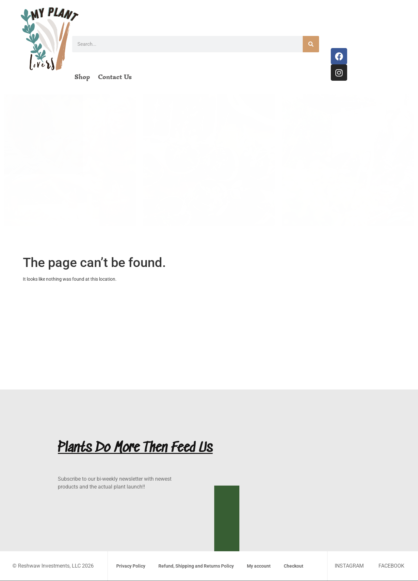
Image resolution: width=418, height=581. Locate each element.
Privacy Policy (130, 566)
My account (259, 566)
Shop (82, 76)
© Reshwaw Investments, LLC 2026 (53, 566)
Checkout (293, 566)
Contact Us (115, 76)
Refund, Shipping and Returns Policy (196, 566)
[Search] (311, 44)
